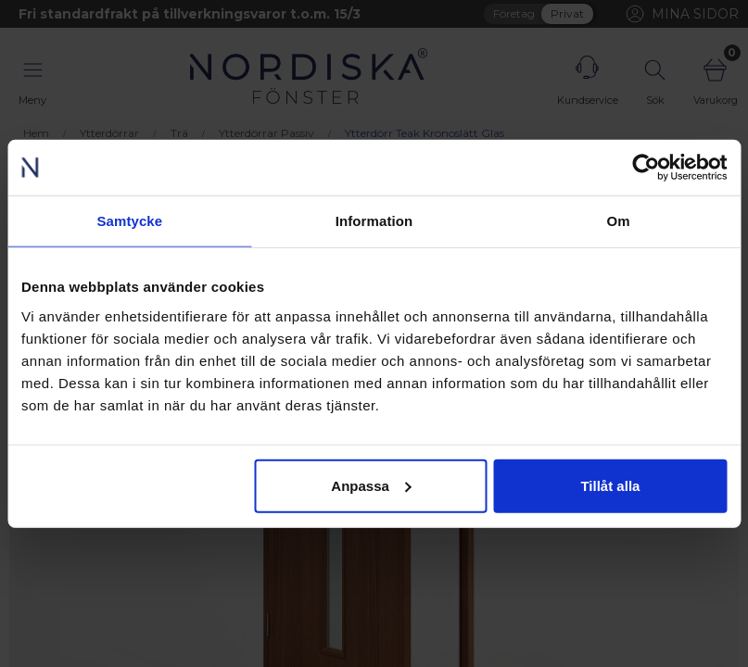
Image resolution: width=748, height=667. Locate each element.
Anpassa (371, 485)
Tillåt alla (610, 485)
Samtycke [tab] (129, 221)
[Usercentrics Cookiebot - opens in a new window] (645, 168)
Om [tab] (618, 221)
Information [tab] (374, 221)
